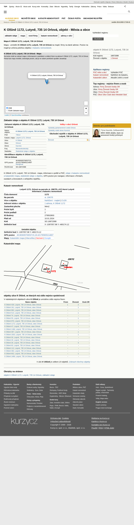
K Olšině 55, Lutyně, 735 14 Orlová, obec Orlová (22, 318)
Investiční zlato (59, 403)
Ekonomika (53, 393)
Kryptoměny (54, 396)
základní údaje (11, 36)
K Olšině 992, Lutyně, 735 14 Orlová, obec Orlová (22, 310)
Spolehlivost (109, 387)
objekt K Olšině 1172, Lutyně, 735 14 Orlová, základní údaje (29, 375)
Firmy (102, 87)
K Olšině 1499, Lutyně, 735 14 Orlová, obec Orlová (23, 356)
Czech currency (101, 405)
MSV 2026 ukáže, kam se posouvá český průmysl (112, 134)
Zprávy (11, 7)
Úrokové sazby (32, 387)
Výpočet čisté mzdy (10, 387)
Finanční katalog (101, 395)
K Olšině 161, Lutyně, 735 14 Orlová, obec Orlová (22, 307)
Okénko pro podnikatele (104, 126)
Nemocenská (31, 403)
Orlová (18, 143)
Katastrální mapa (17, 238)
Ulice (105, 95)
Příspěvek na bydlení (11, 396)
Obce (100, 95)
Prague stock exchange (104, 408)
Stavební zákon (78, 405)
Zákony (93, 7)
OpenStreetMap (16, 115)
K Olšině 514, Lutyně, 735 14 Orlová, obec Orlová (22, 313)
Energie (77, 7)
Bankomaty (37, 384)
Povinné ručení (9, 408)
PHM (56, 406)
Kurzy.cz (6, 22)
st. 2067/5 (49, 197)
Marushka (30, 238)
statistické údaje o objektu (32, 176)
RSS (101, 428)
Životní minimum (9, 402)
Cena (102, 387)
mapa (23, 36)
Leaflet (7, 115)
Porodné (39, 403)
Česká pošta (74, 18)
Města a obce (77, 387)
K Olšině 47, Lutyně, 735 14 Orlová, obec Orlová (22, 326)
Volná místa (36, 394)
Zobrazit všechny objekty (79, 362)
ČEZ (56, 387)
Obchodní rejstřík (99, 2)
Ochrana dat (55, 418)
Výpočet (16, 384)
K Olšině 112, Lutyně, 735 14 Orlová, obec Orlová (22, 348)
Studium (131, 2)
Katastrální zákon (100, 78)
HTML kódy (109, 428)
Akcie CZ (18, 7)
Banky (29, 384)
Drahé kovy (54, 400)
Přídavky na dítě (9, 393)
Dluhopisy (53, 390)
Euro (36, 390)
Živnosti (51, 140)
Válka (105, 7)
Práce (99, 7)
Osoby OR (115, 87)
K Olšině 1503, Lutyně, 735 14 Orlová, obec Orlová (23, 335)
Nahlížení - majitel (52, 200)
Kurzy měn (36, 7)
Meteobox (120, 2)
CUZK (64, 200)
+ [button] (86, 109)
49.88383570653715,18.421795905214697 (35, 235)
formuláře (80, 408)
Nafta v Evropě (55, 408)
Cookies (65, 418)
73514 (18, 135)
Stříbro (67, 403)
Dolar (41, 390)
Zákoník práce (77, 402)
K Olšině (19, 140)
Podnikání (76, 384)
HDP (60, 393)
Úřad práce (30, 397)
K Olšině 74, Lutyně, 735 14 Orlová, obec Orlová (22, 316)
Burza (52, 387)
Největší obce (28, 18)
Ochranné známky (79, 396)
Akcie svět (27, 7)
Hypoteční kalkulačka (11, 405)
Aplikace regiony (101, 69)
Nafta (66, 406)
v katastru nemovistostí (41, 48)
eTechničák (105, 392)
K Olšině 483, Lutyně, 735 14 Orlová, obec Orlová (22, 351)
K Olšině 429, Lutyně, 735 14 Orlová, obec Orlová (22, 305)
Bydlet (126, 2)
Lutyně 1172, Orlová (23, 138)
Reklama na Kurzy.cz (100, 418)
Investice (53, 384)
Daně (74, 408)
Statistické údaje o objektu (25, 151)
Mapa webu (104, 398)
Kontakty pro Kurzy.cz (101, 425)
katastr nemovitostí (49, 36)
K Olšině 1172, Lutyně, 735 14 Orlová (35, 22)
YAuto (113, 2)
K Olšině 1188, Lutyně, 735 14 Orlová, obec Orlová (23, 329)
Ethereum (68, 396)
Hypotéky (64, 7)
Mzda (37, 397)
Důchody (30, 409)
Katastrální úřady (78, 393)
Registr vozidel (101, 390)
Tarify (71, 7)
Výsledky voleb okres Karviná (59, 130)
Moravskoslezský (22, 149)
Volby (97, 398)
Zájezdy (108, 2)
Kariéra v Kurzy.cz (99, 421)
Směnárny (30, 390)
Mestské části (121, 95)
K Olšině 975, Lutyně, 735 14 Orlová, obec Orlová (22, 321)
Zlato (51, 7)
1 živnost (114, 58)
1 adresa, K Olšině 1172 (55, 203)
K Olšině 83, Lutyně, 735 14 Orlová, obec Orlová (22, 345)
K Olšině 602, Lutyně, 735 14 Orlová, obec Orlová (22, 354)
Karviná (18, 146)
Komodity (44, 7)
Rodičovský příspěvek (11, 399)
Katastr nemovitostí (100, 75)
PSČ (63, 18)
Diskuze (111, 7)
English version (101, 402)
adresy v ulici (66, 36)
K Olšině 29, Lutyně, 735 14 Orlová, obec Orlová (22, 340)
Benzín (61, 406)
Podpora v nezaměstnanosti (36, 406)
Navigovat (19, 164)
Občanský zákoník (79, 399)
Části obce (111, 95)
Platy (41, 397)
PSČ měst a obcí (100, 72)
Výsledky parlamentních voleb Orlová (62, 128)
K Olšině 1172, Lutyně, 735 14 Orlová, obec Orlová (23, 324)
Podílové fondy (62, 390)
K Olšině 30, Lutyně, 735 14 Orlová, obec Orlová (22, 337)
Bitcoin (57, 7)
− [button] (86, 113)
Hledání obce (12, 18)
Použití (94, 428)
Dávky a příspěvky (33, 400)
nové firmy (33, 36)
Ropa (51, 406)
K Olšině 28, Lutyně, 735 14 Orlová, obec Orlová (22, 343)
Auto (97, 387)
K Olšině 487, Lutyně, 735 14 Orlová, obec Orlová (22, 332)
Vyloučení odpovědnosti (60, 421)
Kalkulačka (85, 7)
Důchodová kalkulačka (11, 390)
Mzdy (64, 393)
